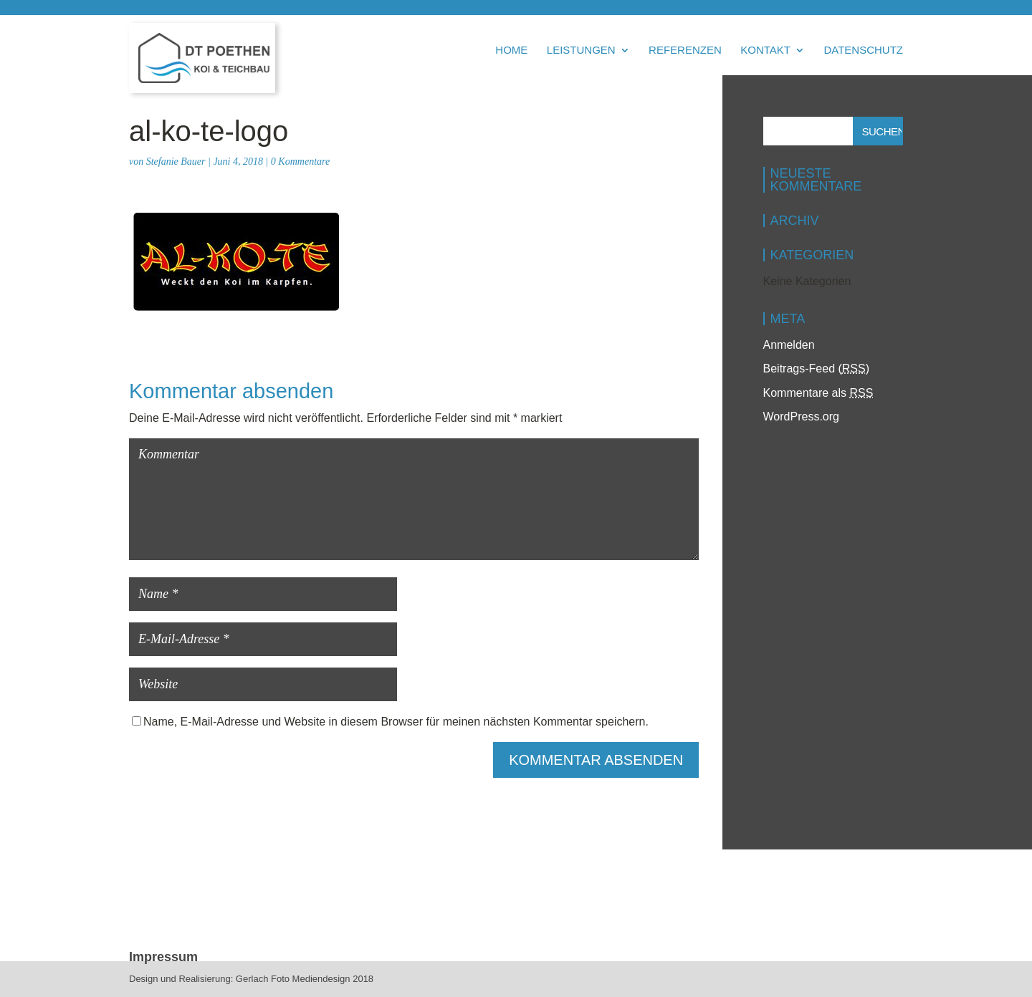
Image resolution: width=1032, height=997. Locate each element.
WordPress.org (801, 416)
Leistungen (581, 50)
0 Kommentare (300, 161)
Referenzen (685, 50)
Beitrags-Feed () (816, 368)
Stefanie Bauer (176, 161)
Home (511, 50)
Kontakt (765, 50)
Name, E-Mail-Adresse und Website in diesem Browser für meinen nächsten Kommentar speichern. (396, 722)
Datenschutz (863, 50)
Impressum (163, 957)
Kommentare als (818, 393)
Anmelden (789, 345)
